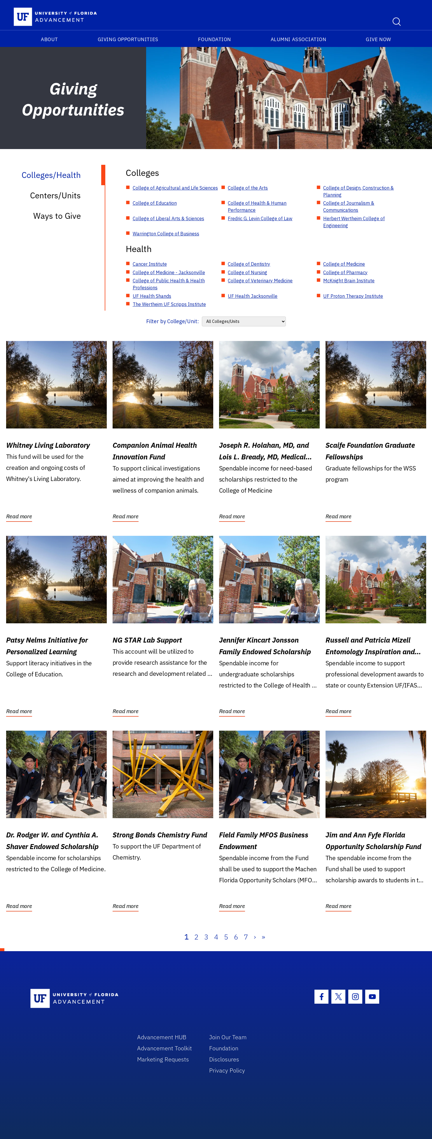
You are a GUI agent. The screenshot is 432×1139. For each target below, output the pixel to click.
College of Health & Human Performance (257, 206)
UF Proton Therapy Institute (353, 296)
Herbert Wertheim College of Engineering (354, 222)
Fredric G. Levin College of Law (260, 218)
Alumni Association (298, 39)
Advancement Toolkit (164, 1048)
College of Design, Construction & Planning (358, 191)
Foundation (214, 39)
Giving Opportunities (128, 39)
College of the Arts (248, 188)
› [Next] (255, 937)
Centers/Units (55, 195)
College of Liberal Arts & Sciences (168, 218)
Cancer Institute (150, 264)
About (49, 39)
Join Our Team (228, 1037)
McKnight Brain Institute (349, 281)
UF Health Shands (152, 296)
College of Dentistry (249, 264)
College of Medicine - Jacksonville (169, 272)
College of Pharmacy (345, 272)
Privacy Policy (227, 1070)
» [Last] (263, 937)
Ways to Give (57, 215)
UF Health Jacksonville (252, 296)
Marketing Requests (163, 1059)
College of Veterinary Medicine (260, 281)
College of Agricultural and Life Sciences (175, 188)
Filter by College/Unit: (172, 321)
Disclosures (224, 1059)
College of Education (155, 203)
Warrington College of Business (166, 234)
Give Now (378, 39)
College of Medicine (344, 264)
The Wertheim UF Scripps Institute (169, 304)
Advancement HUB (161, 1037)
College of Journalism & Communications (348, 206)
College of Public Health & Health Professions (169, 284)
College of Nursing (247, 272)
